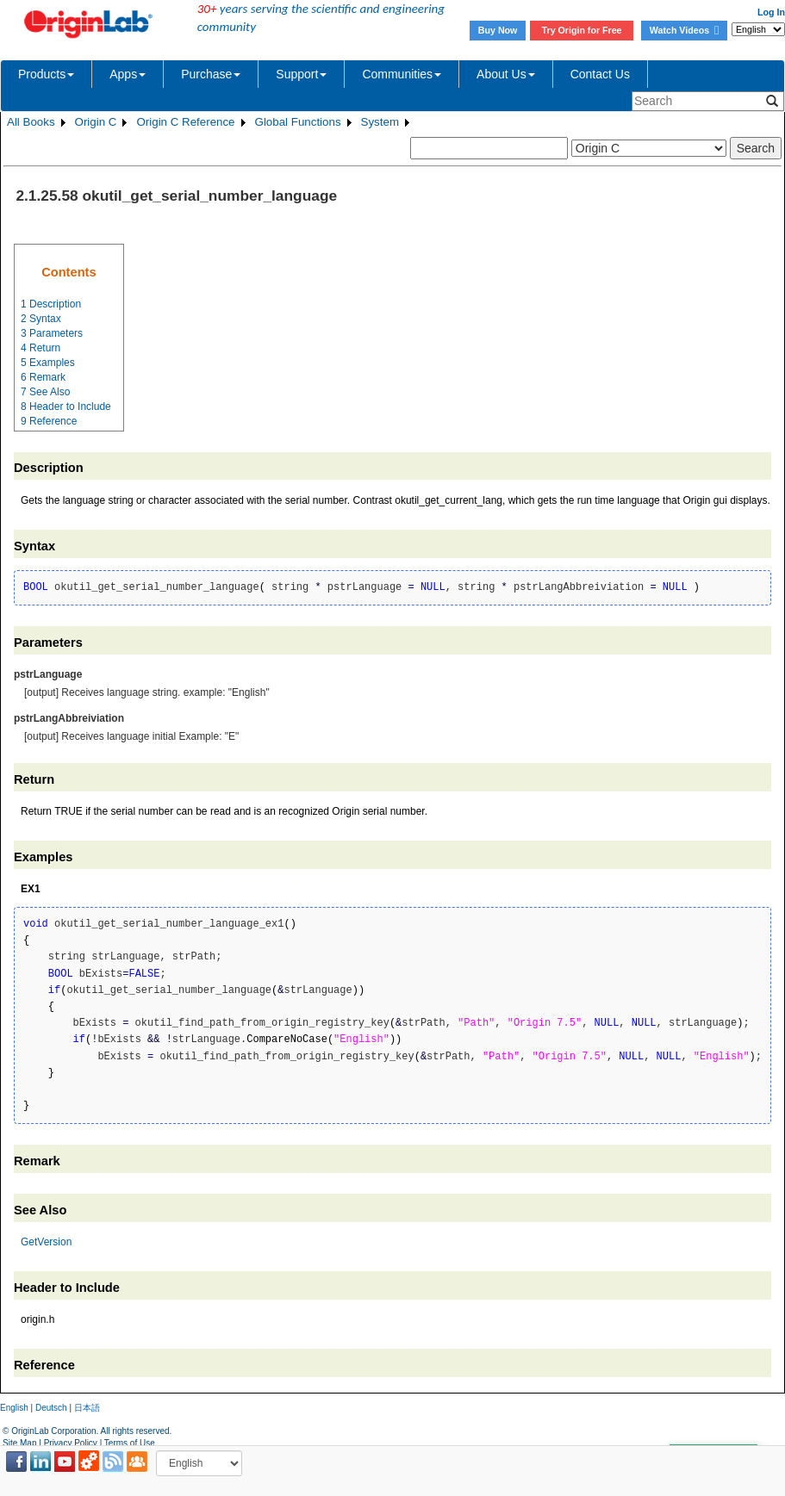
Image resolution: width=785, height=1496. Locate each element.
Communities (401, 74)
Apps (127, 74)
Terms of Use (129, 1443)
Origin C (96, 121)
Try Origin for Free (582, 30)
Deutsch (51, 1407)
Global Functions (298, 121)
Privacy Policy (70, 1443)
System (380, 121)
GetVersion (46, 1242)
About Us (506, 74)
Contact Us (600, 74)
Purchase (210, 74)
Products (46, 74)
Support (301, 74)
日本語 (87, 1407)
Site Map (19, 1443)
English (14, 1407)
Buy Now (498, 30)
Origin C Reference (185, 121)
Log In (771, 12)
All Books (31, 121)
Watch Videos (684, 30)
